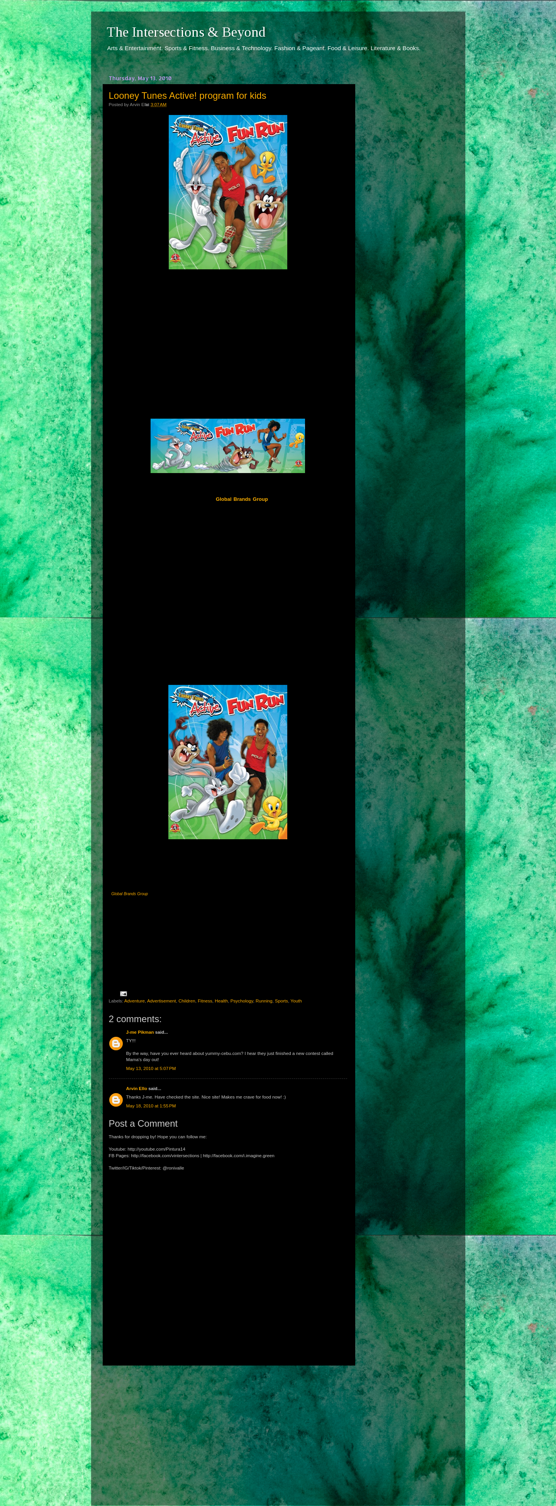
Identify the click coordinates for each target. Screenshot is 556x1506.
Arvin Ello (136, 1088)
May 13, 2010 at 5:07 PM (151, 1068)
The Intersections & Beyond (186, 32)
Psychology (242, 1000)
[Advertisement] (228, 1428)
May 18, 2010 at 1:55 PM (151, 1105)
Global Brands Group (129, 894)
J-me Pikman (140, 1031)
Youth (296, 1000)
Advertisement (161, 1000)
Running (264, 1000)
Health (221, 1000)
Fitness (205, 1000)
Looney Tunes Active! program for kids (187, 95)
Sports (281, 1000)
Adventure (134, 1000)
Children (186, 1000)
